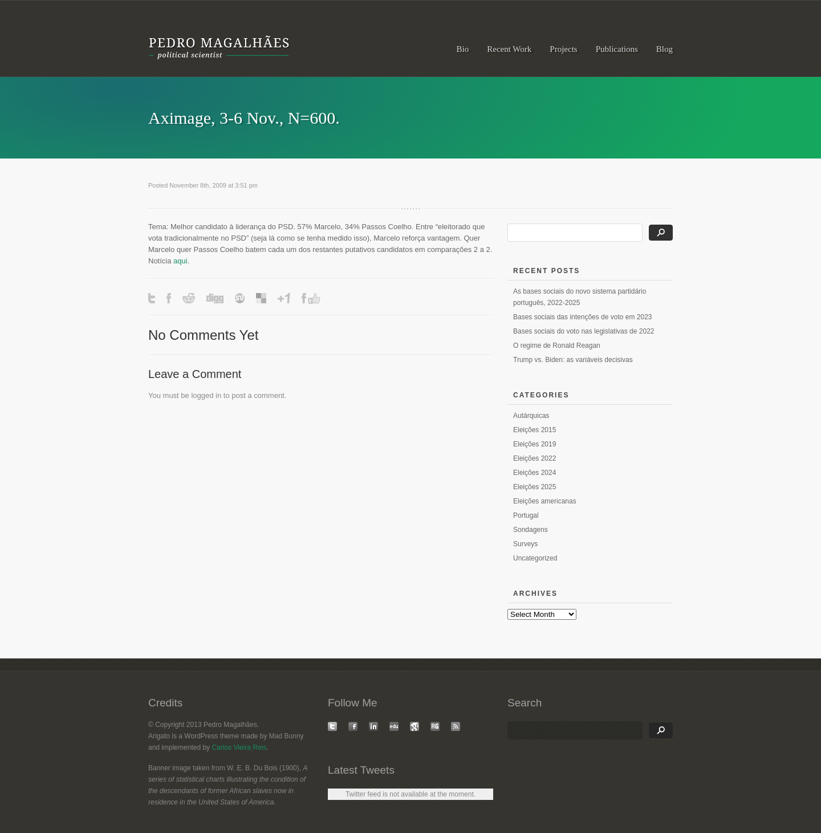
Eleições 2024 (534, 473)
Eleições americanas (544, 501)
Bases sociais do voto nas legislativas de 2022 (583, 331)
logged (202, 395)
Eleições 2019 (534, 444)
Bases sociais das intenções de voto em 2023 (582, 317)
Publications (617, 49)
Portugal (526, 515)
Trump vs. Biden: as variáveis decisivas (573, 360)
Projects (563, 49)
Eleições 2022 (534, 458)
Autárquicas (531, 416)
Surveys (525, 544)
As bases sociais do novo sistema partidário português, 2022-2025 (579, 297)
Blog (664, 49)
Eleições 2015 (534, 430)
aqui (180, 261)
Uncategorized (535, 558)
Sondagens (530, 530)
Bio (463, 49)
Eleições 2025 (534, 487)
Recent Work (509, 49)
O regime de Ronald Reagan (556, 346)
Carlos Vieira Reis (239, 747)
